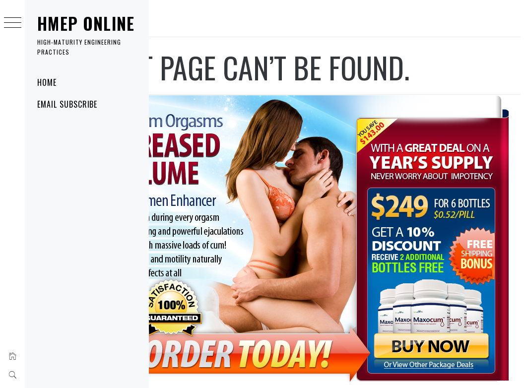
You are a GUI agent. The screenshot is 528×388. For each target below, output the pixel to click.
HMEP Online (86, 23)
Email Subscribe (67, 104)
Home (47, 82)
